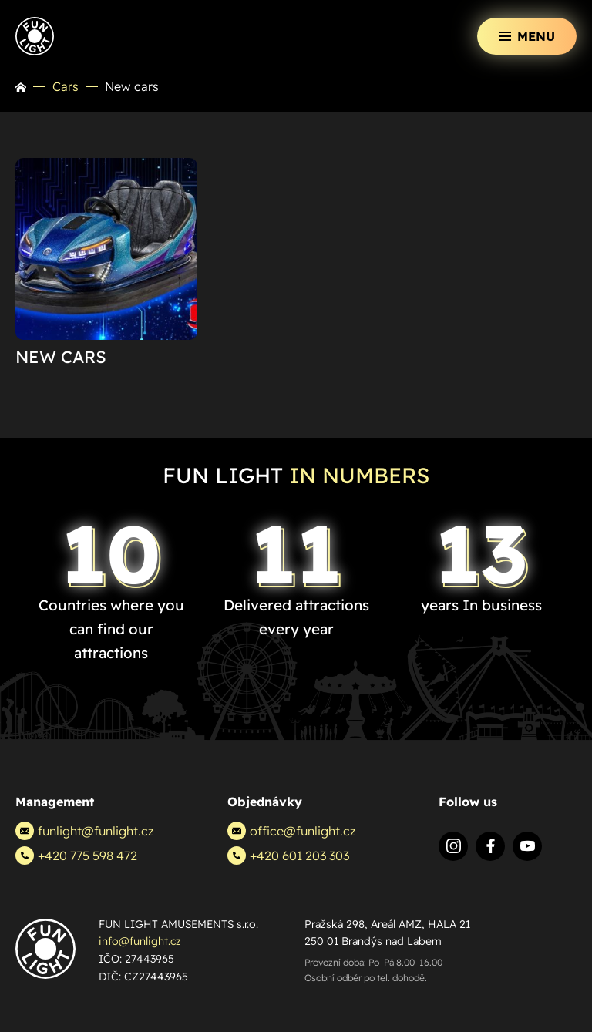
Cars (65, 86)
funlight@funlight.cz (84, 831)
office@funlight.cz (291, 831)
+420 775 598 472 (76, 855)
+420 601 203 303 (288, 855)
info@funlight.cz (140, 941)
